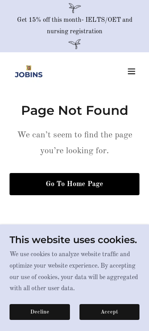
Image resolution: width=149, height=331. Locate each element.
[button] (131, 71)
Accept (109, 312)
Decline (39, 312)
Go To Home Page (74, 184)
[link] (29, 71)
